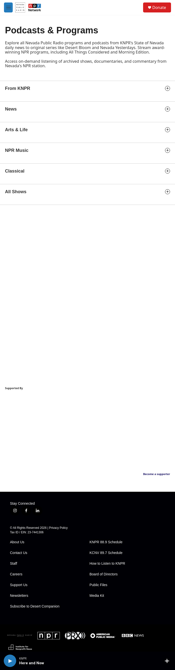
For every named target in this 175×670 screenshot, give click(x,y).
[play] (10, 660)
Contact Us (18, 553)
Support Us (18, 585)
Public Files (98, 585)
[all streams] (168, 661)
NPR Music (16, 150)
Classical (14, 171)
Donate (159, 7)
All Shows (15, 191)
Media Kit (96, 596)
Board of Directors (103, 574)
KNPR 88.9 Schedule (105, 542)
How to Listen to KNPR (107, 563)
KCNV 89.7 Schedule (105, 553)
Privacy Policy (58, 528)
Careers (16, 574)
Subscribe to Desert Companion (34, 606)
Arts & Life (16, 129)
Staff (13, 563)
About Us (17, 542)
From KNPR (17, 88)
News (11, 109)
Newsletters (19, 596)
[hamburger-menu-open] (8, 7)
